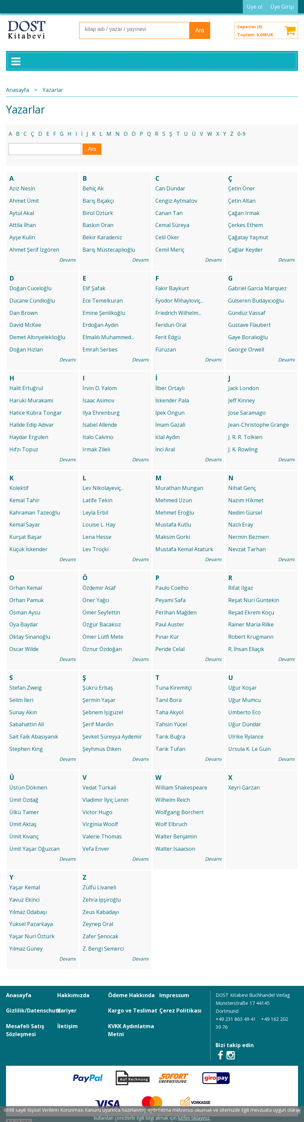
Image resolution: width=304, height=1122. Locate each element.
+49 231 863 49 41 (236, 1019)
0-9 (241, 133)
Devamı (67, 260)
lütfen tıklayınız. (194, 1118)
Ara (199, 30)
